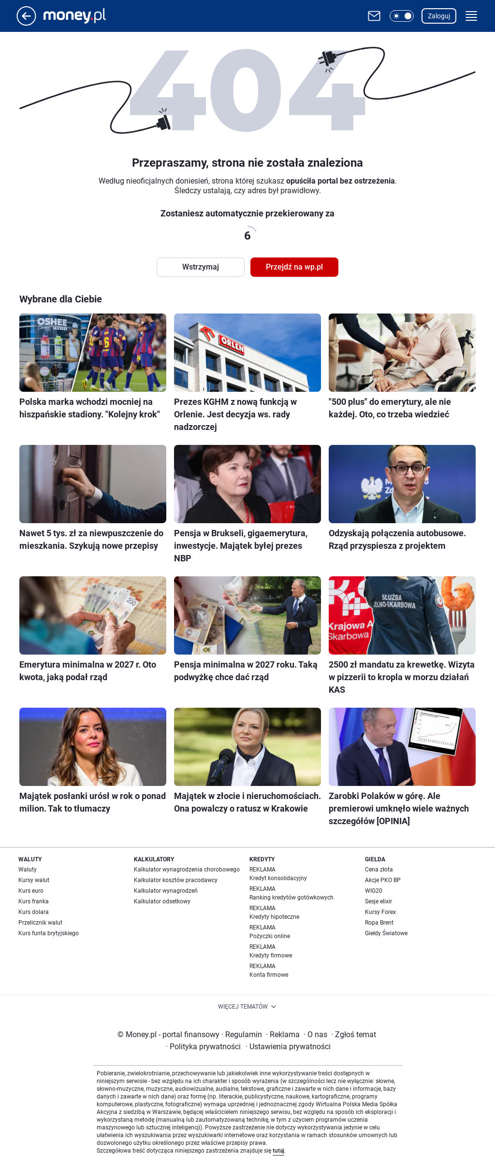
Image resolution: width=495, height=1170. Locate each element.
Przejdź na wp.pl (294, 266)
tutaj (278, 1150)
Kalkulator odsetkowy (162, 901)
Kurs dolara (33, 912)
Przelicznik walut (40, 922)
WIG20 (373, 890)
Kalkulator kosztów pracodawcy (176, 880)
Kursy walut (33, 880)
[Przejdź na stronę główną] (26, 23)
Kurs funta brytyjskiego (48, 933)
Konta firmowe (268, 974)
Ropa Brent (379, 922)
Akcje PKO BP (383, 880)
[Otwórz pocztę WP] (374, 16)
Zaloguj (439, 16)
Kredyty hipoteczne (274, 916)
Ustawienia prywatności (288, 1046)
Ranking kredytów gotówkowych (291, 897)
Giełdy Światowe (386, 933)
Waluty (27, 869)
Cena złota (379, 869)
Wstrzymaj (200, 266)
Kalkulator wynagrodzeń (166, 890)
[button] (402, 16)
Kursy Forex (380, 912)
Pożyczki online (269, 936)
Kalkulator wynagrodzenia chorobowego (187, 869)
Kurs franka (33, 901)
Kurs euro (31, 890)
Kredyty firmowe (270, 955)
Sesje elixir (378, 901)
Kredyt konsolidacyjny (278, 878)
